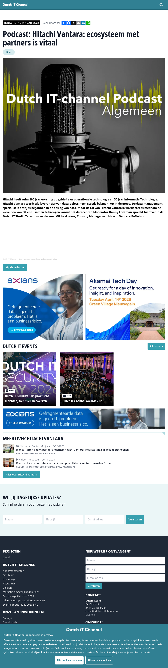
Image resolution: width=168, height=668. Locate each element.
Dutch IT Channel (10, 259)
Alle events (156, 346)
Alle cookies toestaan (69, 660)
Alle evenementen (13, 570)
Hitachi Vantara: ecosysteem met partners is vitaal (37, 259)
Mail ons (90, 614)
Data (8, 52)
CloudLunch (10, 622)
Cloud (6, 557)
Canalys (7, 618)
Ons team (8, 575)
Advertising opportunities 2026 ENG (24, 600)
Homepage (9, 579)
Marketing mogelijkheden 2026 (21, 592)
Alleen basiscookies (99, 660)
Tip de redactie (15, 267)
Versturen (135, 519)
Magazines (9, 583)
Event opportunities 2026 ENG (20, 604)
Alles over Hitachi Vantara (21, 474)
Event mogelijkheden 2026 (18, 596)
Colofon (7, 587)
